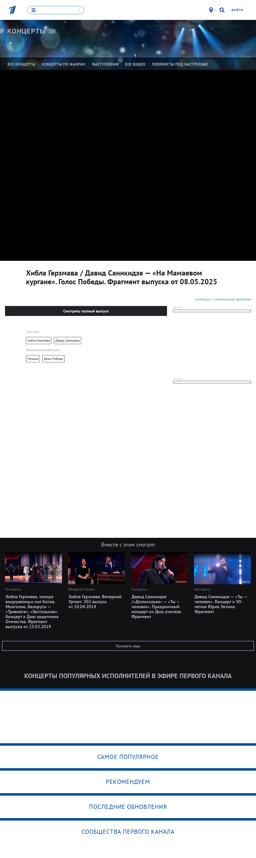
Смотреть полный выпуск (86, 310)
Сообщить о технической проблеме (223, 299)
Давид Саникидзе (67, 340)
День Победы (53, 358)
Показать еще (128, 645)
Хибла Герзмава (39, 340)
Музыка (33, 358)
